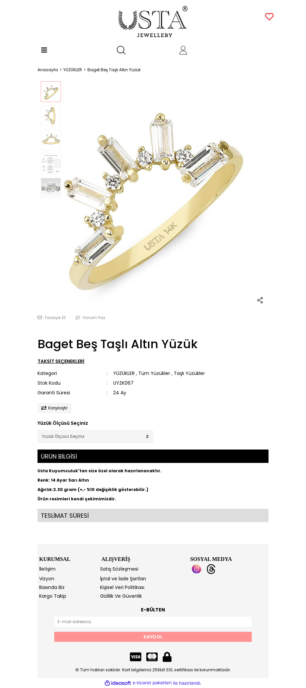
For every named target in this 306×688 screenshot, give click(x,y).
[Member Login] (183, 50)
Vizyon (46, 578)
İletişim (47, 569)
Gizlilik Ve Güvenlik (121, 596)
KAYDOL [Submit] (153, 636)
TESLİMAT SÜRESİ (65, 515)
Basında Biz (52, 587)
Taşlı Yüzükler (189, 373)
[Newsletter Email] (153, 622)
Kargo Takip (52, 596)
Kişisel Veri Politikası (122, 587)
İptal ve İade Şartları (123, 578)
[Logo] (153, 21)
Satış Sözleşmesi (119, 569)
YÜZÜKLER (124, 373)
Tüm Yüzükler (154, 373)
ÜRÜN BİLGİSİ (59, 456)
